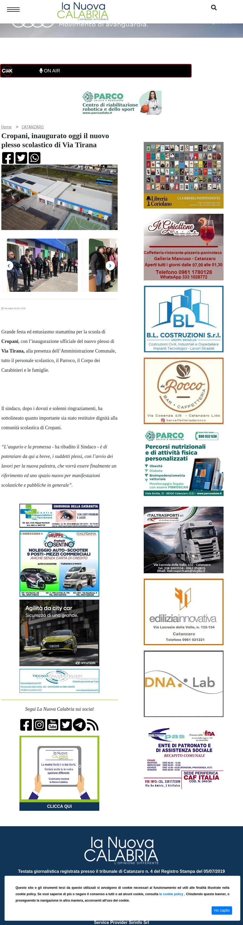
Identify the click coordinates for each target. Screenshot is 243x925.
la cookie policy (171, 894)
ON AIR (49, 70)
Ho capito (222, 910)
